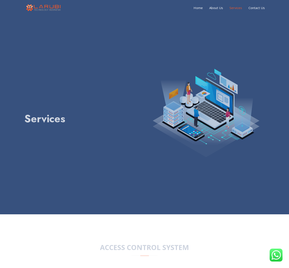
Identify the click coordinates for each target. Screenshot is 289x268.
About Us (216, 8)
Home (198, 8)
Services (236, 8)
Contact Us (256, 8)
